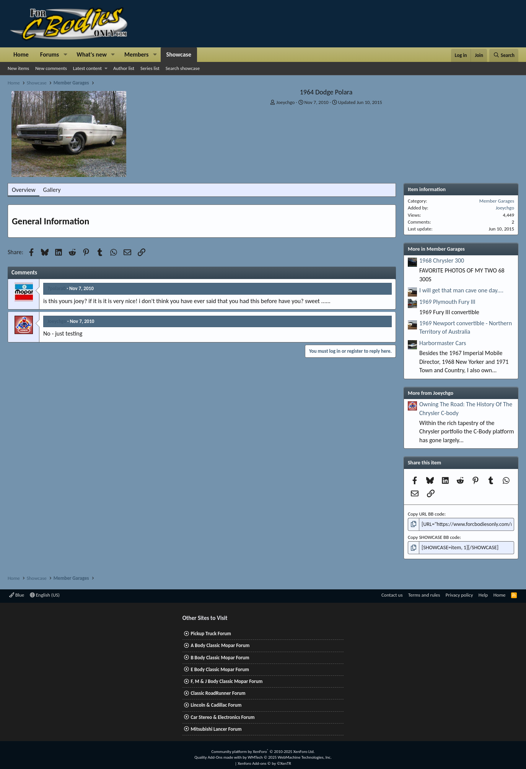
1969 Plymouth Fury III (447, 301)
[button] (65, 54)
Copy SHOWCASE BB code (434, 536)
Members (136, 54)
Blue (16, 594)
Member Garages (496, 201)
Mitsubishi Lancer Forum (216, 728)
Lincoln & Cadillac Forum (216, 704)
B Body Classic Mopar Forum (220, 656)
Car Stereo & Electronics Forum (222, 716)
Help (483, 594)
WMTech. (289, 756)
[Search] (503, 55)
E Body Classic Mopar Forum (220, 668)
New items (18, 68)
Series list (150, 68)
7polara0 (56, 288)
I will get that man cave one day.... (461, 290)
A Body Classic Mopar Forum (220, 644)
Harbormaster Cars (442, 343)
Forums (49, 54)
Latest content (87, 68)
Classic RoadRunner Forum (218, 692)
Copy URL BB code (426, 514)
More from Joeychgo (430, 393)
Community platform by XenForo (262, 750)
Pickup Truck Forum (211, 632)
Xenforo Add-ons (264, 762)
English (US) (45, 594)
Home (21, 54)
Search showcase (183, 68)
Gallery (52, 189)
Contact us (392, 594)
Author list (123, 68)
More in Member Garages (436, 249)
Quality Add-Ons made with (218, 756)
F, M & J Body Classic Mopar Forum (226, 680)
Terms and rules (424, 594)
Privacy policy (459, 594)
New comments (51, 68)
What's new (92, 54)
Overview (24, 189)
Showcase (178, 54)
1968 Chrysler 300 (441, 260)
